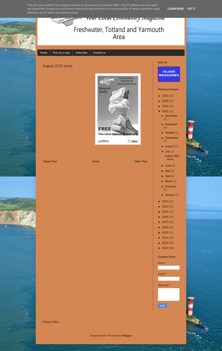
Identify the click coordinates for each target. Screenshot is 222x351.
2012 (165, 248)
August (169, 146)
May (168, 171)
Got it (191, 8)
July (168, 151)
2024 (165, 101)
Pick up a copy (61, 52)
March (169, 181)
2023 (165, 106)
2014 (165, 237)
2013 (165, 242)
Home (43, 52)
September (171, 137)
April (168, 176)
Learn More (176, 8)
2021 (165, 201)
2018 (165, 216)
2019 (165, 211)
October (170, 132)
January (170, 194)
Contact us (99, 52)
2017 (165, 222)
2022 (165, 111)
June (168, 165)
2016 (165, 227)
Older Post (140, 161)
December (171, 115)
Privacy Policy (50, 322)
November (171, 124)
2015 (165, 232)
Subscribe (81, 52)
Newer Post (50, 161)
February (170, 186)
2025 (165, 95)
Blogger (126, 335)
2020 (165, 206)
